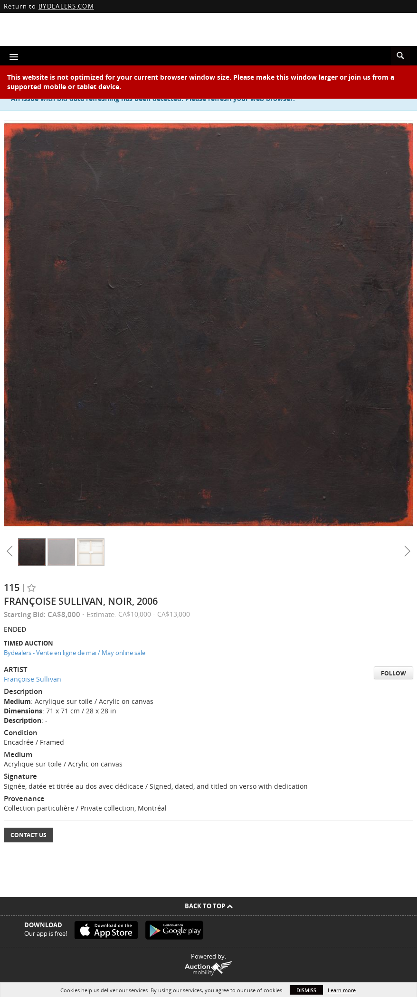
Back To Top (209, 906)
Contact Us (28, 835)
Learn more (342, 990)
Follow (393, 673)
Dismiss (306, 990)
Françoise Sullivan (32, 678)
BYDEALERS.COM (66, 6)
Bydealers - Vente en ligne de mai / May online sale (74, 652)
